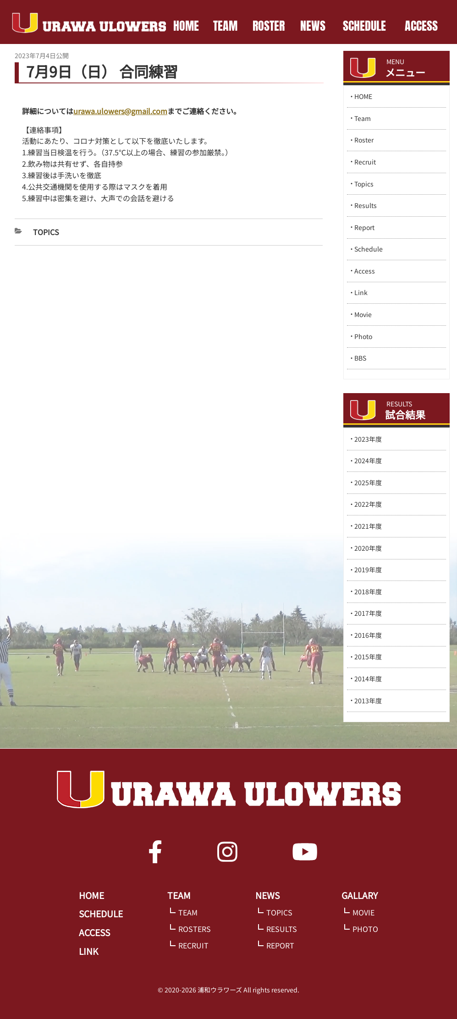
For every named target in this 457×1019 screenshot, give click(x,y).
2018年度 (368, 591)
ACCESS (421, 25)
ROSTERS (194, 928)
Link (361, 292)
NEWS (312, 25)
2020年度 (368, 548)
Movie (363, 314)
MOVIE (363, 912)
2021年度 (368, 526)
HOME (186, 25)
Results (365, 205)
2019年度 (368, 569)
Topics (46, 231)
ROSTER (269, 25)
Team (362, 118)
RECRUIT (193, 945)
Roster (364, 139)
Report (364, 227)
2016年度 (368, 635)
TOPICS (279, 912)
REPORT (280, 945)
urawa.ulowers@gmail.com (120, 110)
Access (364, 270)
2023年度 (368, 439)
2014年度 (368, 678)
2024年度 (368, 460)
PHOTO (365, 928)
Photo (363, 336)
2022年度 (368, 504)
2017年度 (368, 613)
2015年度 (368, 656)
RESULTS (281, 928)
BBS (360, 357)
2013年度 (368, 700)
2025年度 (368, 482)
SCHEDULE (364, 25)
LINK (88, 951)
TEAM (225, 25)
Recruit (365, 161)
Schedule (368, 248)
